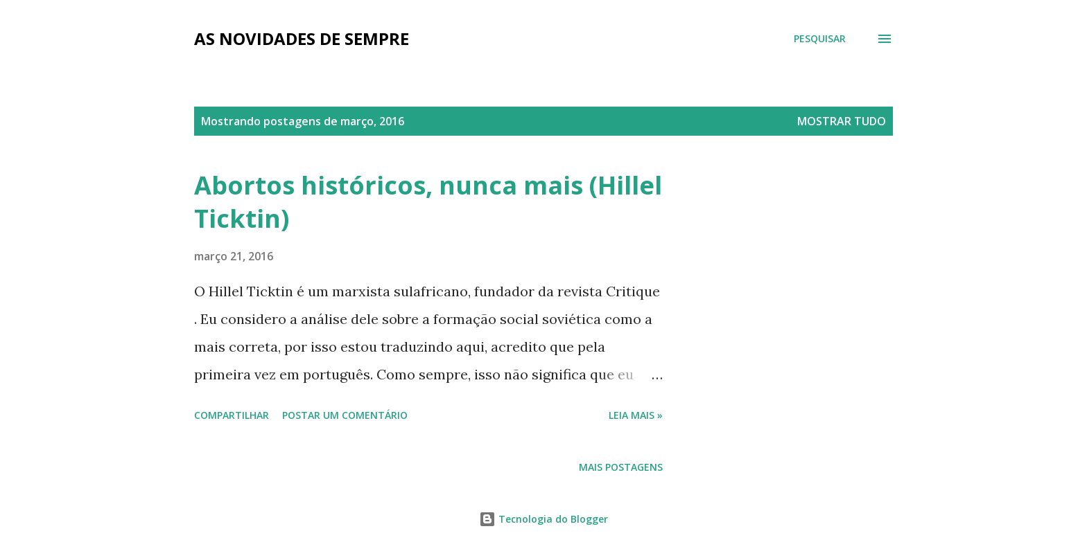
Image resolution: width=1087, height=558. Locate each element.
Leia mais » (636, 415)
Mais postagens (621, 467)
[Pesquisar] (820, 38)
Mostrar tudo (841, 121)
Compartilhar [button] (231, 415)
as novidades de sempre (301, 38)
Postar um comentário (345, 415)
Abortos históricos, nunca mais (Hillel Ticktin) (428, 201)
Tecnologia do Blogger (543, 518)
